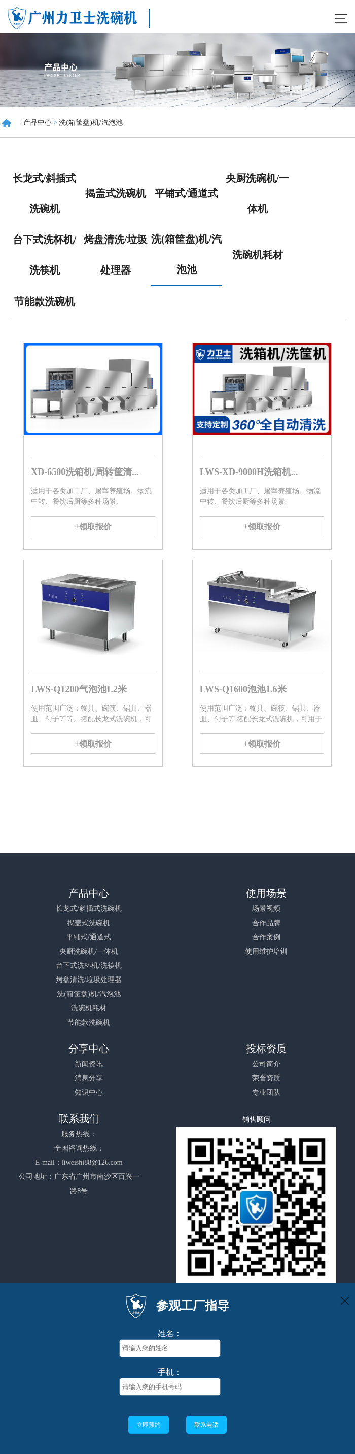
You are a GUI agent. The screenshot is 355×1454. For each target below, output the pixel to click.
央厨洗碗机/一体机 (258, 193)
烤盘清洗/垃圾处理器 (116, 255)
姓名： (170, 1333)
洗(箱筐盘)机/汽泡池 (90, 122)
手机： (170, 1372)
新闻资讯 (89, 1064)
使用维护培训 (266, 951)
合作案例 (266, 937)
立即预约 (148, 1424)
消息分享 (89, 1078)
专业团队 (266, 1092)
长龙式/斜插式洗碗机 (45, 193)
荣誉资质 (266, 1078)
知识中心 (89, 1092)
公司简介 (266, 1064)
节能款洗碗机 (44, 301)
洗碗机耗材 (257, 254)
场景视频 (266, 908)
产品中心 (37, 122)
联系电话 (206, 1424)
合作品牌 (266, 923)
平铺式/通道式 (187, 193)
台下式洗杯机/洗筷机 (45, 255)
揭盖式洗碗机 (115, 193)
